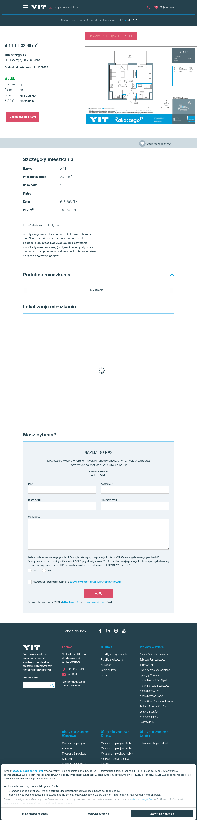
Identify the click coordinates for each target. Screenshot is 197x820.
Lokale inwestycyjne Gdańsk (154, 743)
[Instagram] (116, 630)
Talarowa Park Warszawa (152, 659)
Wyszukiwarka (31, 677)
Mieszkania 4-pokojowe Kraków (117, 753)
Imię (30, 483)
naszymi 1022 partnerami (27, 771)
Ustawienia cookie (98, 813)
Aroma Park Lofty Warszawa (154, 654)
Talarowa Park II (148, 665)
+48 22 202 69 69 (71, 685)
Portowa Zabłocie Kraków (153, 706)
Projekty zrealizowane (112, 659)
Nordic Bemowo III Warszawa (154, 686)
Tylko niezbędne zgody (35, 813)
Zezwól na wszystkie (162, 813)
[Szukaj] (52, 685)
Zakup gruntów (108, 670)
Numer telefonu (109, 500)
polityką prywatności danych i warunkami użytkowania (95, 581)
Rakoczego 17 (96, 36)
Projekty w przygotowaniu (114, 654)
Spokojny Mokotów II (150, 675)
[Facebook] (100, 630)
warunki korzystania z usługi (95, 602)
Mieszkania (98, 290)
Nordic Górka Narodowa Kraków (156, 701)
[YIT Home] (38, 7)
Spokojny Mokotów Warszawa (155, 670)
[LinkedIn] (108, 630)
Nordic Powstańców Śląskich (154, 680)
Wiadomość (34, 516)
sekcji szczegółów (141, 799)
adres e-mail (35, 500)
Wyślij (98, 593)
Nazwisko (106, 483)
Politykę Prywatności (70, 602)
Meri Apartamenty (149, 717)
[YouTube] (123, 630)
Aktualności (106, 665)
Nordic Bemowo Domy (151, 696)
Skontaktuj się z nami (23, 116)
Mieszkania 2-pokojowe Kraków (117, 743)
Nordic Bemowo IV (149, 691)
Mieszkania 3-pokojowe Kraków (117, 748)
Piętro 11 (114, 36)
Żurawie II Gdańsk (149, 712)
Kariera (104, 675)
